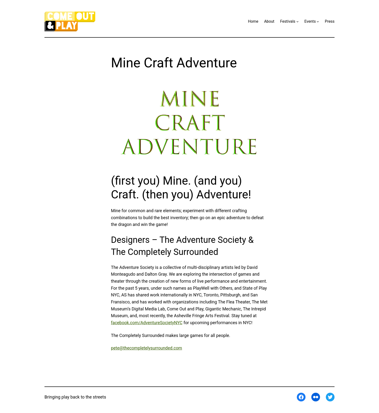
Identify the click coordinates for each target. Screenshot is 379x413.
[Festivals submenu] (297, 21)
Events (310, 21)
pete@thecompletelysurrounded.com (146, 347)
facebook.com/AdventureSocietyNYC (146, 322)
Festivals (287, 21)
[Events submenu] (318, 21)
